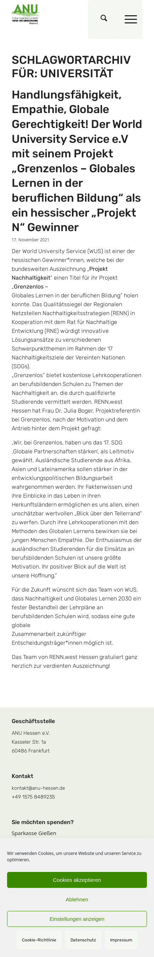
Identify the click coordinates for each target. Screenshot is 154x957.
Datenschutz (83, 940)
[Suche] (100, 19)
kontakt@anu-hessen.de (38, 788)
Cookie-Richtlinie (39, 940)
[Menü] (127, 19)
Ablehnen (77, 899)
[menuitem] (100, 19)
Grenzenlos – (31, 286)
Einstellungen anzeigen (77, 919)
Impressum (121, 940)
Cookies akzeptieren (77, 880)
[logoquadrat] (64, 14)
